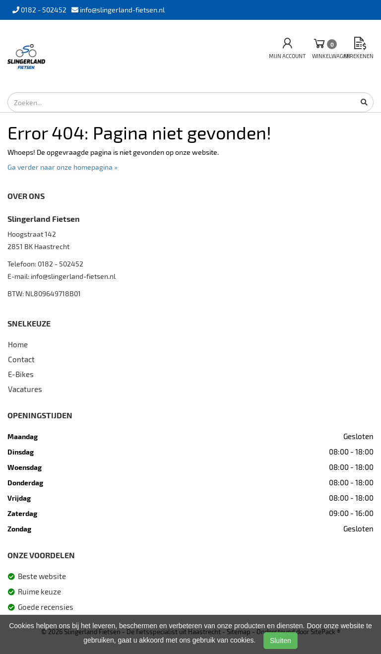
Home (18, 344)
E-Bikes (21, 374)
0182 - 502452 (60, 264)
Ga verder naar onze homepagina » (62, 167)
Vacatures (25, 389)
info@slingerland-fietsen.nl (73, 276)
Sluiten (280, 641)
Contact (21, 359)
